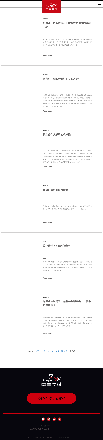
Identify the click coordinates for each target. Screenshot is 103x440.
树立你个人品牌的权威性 (57, 134)
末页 (65, 351)
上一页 (42, 351)
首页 (37, 351)
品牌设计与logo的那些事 (56, 245)
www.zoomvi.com (39, 428)
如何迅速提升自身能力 (55, 190)
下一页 (60, 351)
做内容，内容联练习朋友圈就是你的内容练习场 (67, 25)
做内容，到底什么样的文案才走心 (62, 78)
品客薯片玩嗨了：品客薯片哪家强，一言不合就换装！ (67, 303)
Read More (47, 55)
